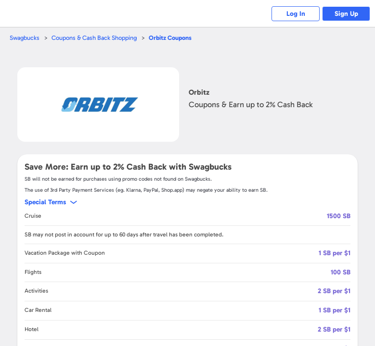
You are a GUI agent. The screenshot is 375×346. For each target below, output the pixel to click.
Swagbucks (24, 37)
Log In (295, 14)
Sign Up (346, 14)
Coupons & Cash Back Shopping (94, 37)
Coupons (170, 37)
